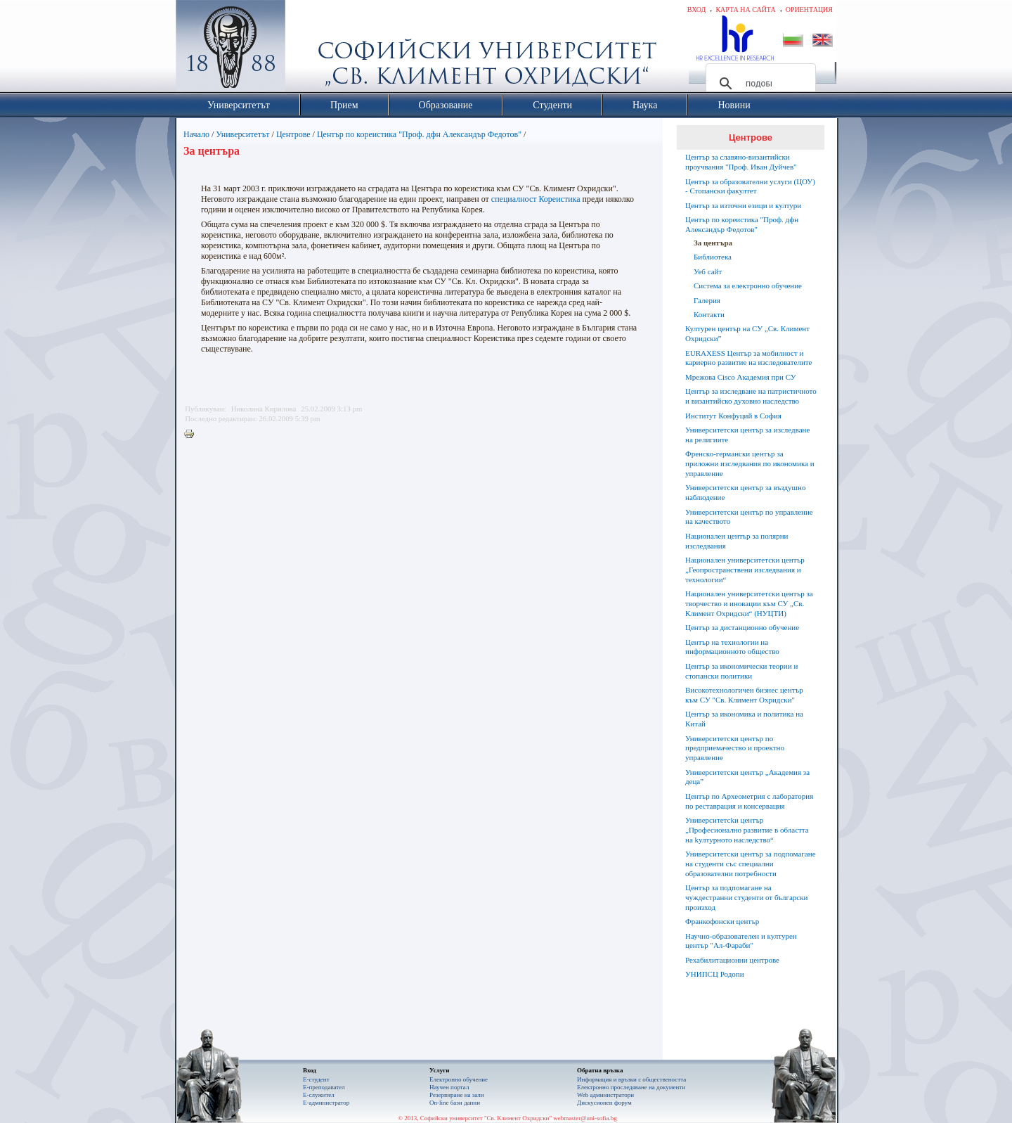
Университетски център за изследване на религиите (747, 434)
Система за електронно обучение (748, 285)
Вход (696, 9)
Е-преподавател (324, 1087)
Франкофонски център (722, 921)
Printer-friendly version (192, 434)
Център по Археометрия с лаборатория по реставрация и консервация (749, 801)
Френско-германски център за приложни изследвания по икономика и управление (750, 463)
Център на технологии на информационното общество (732, 647)
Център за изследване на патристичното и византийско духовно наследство (751, 396)
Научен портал (449, 1087)
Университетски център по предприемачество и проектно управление (734, 748)
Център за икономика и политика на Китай (744, 719)
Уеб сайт (708, 271)
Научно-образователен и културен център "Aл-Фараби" (741, 941)
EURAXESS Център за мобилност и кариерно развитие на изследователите (748, 358)
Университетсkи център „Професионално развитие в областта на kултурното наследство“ (747, 830)
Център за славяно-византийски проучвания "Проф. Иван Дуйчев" (741, 162)
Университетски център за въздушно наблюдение (745, 492)
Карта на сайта (745, 9)
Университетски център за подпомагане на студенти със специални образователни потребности (750, 863)
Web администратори (605, 1094)
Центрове (293, 134)
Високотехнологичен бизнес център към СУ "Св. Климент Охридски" (744, 695)
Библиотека (713, 256)
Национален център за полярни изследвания (736, 541)
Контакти (709, 314)
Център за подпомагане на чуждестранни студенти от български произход (746, 897)
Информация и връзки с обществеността (631, 1079)
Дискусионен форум (604, 1102)
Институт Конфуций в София (733, 415)
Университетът (242, 134)
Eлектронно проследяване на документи (631, 1087)
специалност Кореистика (535, 199)
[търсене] (759, 83)
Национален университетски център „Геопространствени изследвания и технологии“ (745, 570)
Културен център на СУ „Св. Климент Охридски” (747, 333)
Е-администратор (326, 1102)
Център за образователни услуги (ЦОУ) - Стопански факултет (750, 186)
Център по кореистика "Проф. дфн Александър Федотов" (419, 134)
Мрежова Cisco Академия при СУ (740, 377)
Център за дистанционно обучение (742, 627)
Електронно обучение (458, 1079)
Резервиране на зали (456, 1094)
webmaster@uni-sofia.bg (585, 1118)
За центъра (713, 242)
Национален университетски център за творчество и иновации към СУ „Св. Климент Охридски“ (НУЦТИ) (749, 603)
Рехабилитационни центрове (732, 960)
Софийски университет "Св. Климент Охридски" (310, 49)
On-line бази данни (454, 1102)
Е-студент (316, 1079)
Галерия (707, 300)
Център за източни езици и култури (743, 205)
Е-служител (319, 1094)
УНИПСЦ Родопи (714, 974)
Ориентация (809, 9)
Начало (196, 134)
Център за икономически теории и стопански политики (741, 671)
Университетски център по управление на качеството (749, 517)
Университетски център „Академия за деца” (747, 777)
